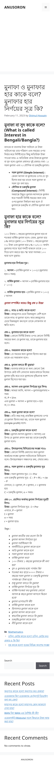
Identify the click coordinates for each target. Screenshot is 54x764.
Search (8, 660)
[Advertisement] (27, 42)
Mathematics (15, 631)
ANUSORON (14, 7)
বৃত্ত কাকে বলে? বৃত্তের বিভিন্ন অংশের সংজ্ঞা (28, 645)
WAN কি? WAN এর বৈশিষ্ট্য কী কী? (21, 713)
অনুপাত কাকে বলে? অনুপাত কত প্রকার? (24, 691)
